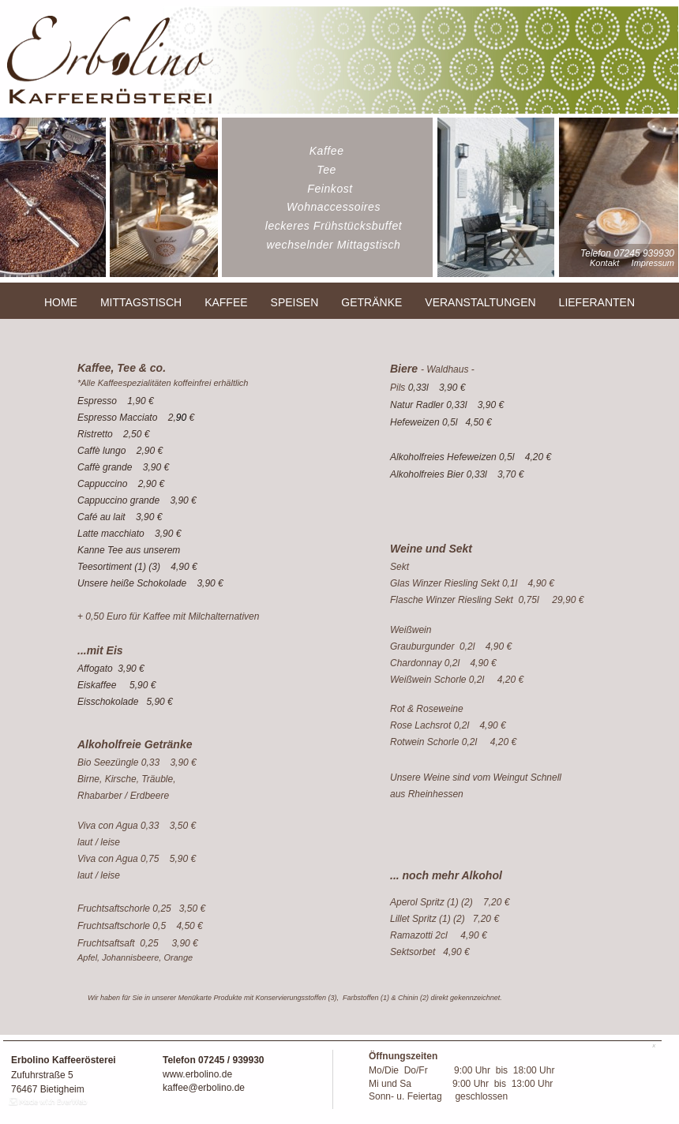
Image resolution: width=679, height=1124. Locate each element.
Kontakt (604, 263)
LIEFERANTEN (597, 302)
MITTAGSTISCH (141, 302)
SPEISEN (295, 302)
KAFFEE (225, 302)
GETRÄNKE (371, 302)
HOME (60, 302)
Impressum (653, 263)
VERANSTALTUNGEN (480, 302)
